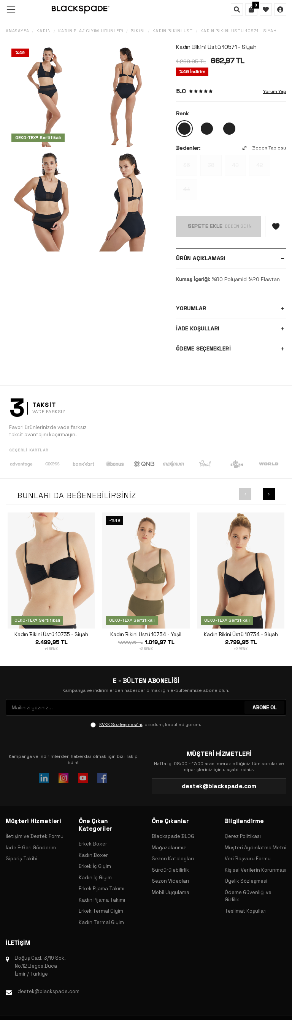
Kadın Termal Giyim (101, 922)
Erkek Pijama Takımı (101, 888)
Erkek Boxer (93, 844)
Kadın (43, 31)
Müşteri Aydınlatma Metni (255, 847)
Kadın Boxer (93, 855)
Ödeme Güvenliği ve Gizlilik (248, 896)
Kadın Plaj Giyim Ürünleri (90, 31)
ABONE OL (264, 707)
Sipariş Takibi (21, 858)
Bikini (138, 31)
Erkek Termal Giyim (101, 911)
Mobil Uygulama (170, 892)
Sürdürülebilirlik (170, 870)
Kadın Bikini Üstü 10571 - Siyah (238, 31)
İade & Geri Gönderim (31, 847)
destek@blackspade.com (48, 991)
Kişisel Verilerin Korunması (255, 870)
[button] (245, 494)
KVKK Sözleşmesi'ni (120, 724)
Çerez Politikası (243, 836)
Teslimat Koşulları (246, 911)
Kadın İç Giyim (95, 877)
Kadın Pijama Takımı (102, 900)
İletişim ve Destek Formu (34, 836)
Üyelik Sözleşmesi (246, 881)
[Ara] (237, 9)
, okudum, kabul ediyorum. (146, 724)
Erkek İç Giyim (95, 866)
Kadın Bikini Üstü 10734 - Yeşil (145, 635)
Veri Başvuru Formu (248, 858)
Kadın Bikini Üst (172, 31)
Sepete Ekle (205, 226)
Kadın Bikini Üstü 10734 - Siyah (241, 635)
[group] (45, 95)
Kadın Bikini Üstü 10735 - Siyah (51, 635)
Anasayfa (17, 31)
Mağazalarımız (169, 847)
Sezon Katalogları (173, 858)
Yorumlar (231, 309)
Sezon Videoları (170, 881)
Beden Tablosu (264, 148)
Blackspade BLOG (173, 836)
